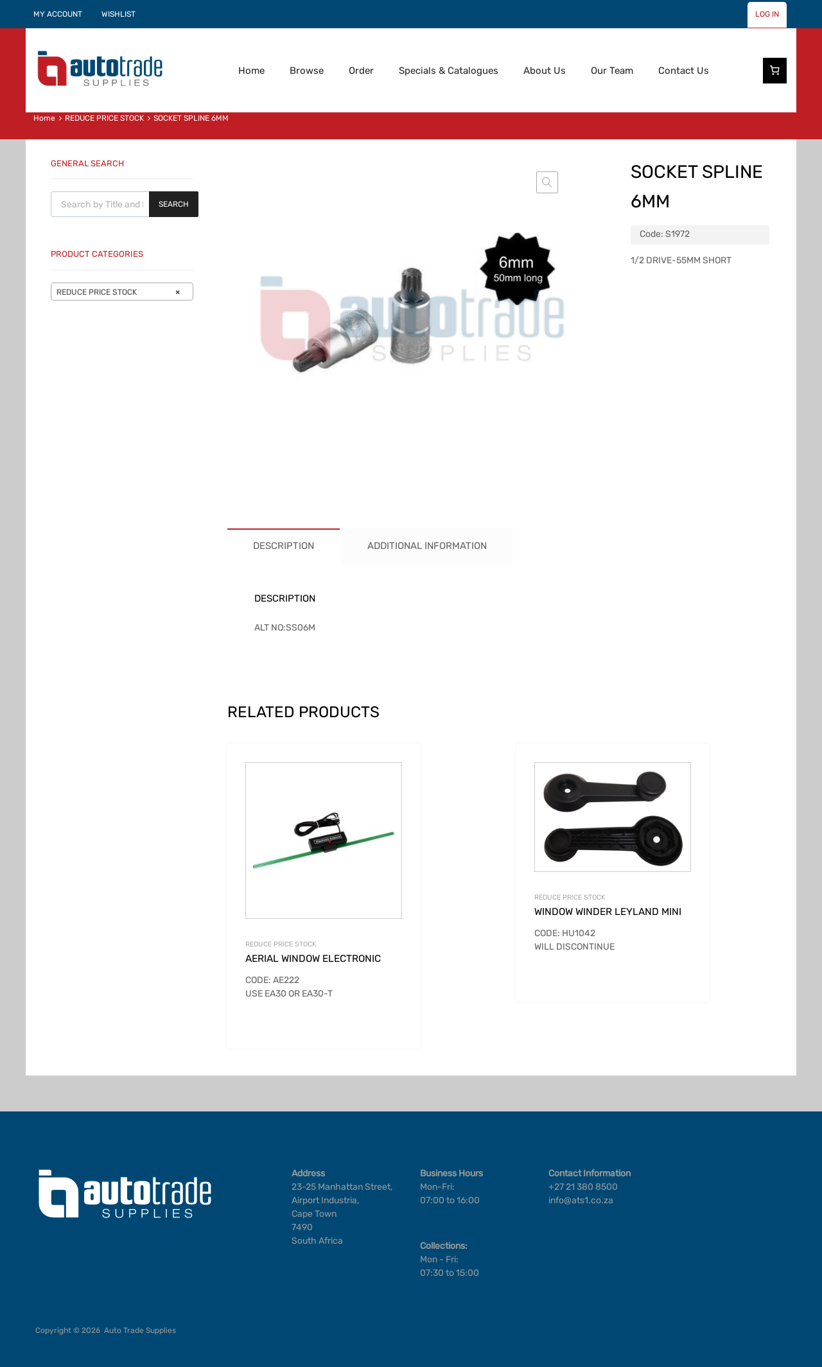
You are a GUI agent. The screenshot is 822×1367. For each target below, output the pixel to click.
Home (251, 70)
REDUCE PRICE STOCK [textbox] (118, 292)
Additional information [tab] (427, 546)
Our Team (612, 70)
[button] (547, 182)
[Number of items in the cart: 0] (775, 70)
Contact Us (683, 70)
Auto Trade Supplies (140, 1330)
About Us (544, 70)
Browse (307, 70)
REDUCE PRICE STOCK (104, 118)
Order (361, 70)
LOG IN (767, 14)
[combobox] (122, 291)
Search (174, 204)
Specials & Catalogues (448, 70)
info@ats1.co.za (580, 1200)
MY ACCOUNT (57, 14)
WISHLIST (118, 14)
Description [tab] (283, 546)
